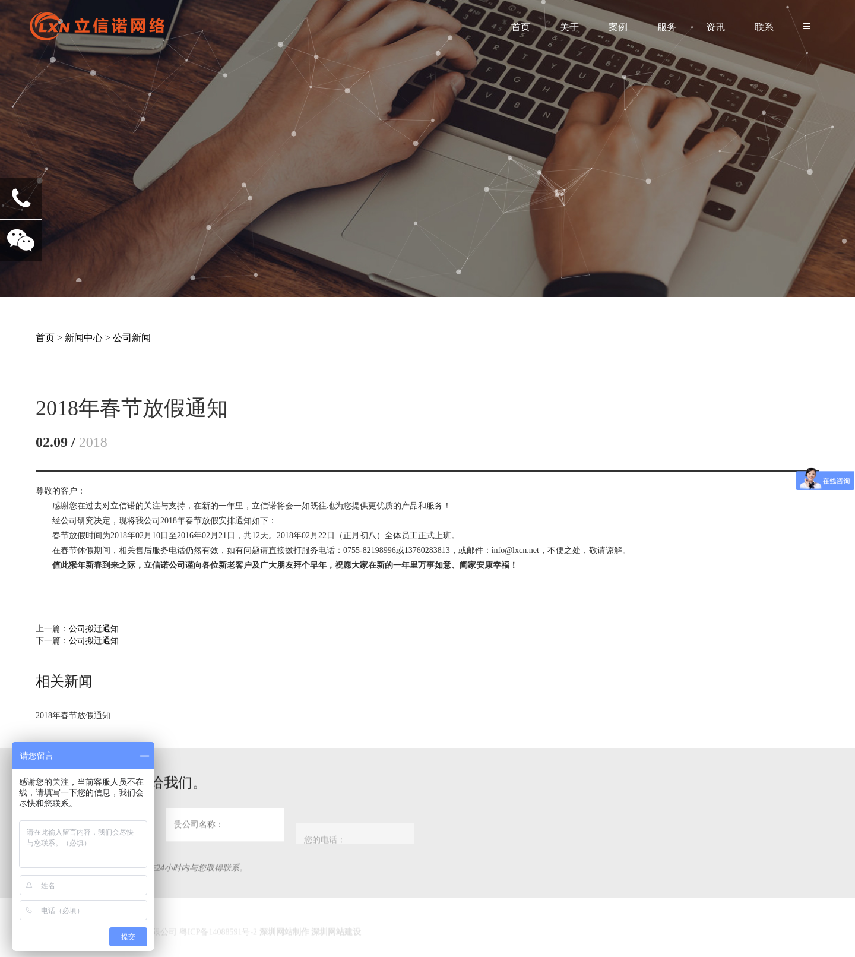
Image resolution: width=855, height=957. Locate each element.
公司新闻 (132, 338)
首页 (520, 27)
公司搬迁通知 (94, 628)
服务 (666, 27)
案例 (618, 27)
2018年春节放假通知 (73, 715)
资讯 (715, 27)
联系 (764, 27)
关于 (569, 27)
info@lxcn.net (515, 550)
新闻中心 (84, 338)
